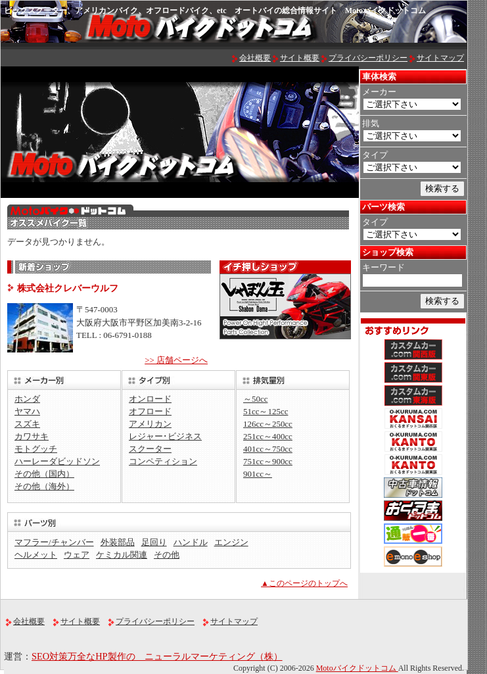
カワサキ (31, 436)
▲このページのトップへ (304, 583)
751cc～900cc (267, 461)
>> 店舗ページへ (176, 360)
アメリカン (150, 424)
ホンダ (27, 399)
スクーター (150, 449)
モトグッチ (35, 449)
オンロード (150, 399)
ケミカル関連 (121, 555)
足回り (154, 542)
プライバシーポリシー (368, 57)
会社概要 (255, 57)
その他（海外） (44, 486)
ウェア (76, 555)
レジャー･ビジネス (165, 436)
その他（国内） (44, 474)
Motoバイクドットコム (357, 668)
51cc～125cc (265, 411)
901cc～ (257, 474)
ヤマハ (27, 411)
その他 (166, 555)
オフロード (150, 411)
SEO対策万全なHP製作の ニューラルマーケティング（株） (157, 656)
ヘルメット (35, 555)
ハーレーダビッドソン (57, 461)
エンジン (231, 542)
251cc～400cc (267, 436)
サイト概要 (299, 57)
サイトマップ (440, 57)
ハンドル (191, 542)
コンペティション (163, 461)
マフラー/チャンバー (54, 542)
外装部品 (118, 542)
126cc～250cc (267, 424)
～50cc (255, 399)
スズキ (27, 424)
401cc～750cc (267, 449)
